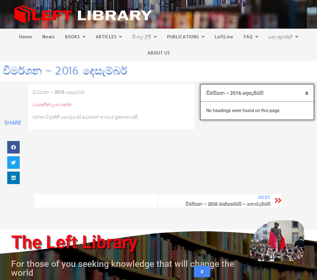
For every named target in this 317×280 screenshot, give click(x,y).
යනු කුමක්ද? (283, 37)
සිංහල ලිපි (144, 37)
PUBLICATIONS (185, 37)
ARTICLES (109, 37)
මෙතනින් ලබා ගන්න (52, 104)
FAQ (251, 37)
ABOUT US (158, 53)
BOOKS (75, 37)
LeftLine (223, 36)
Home (25, 36)
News (48, 36)
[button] (13, 147)
